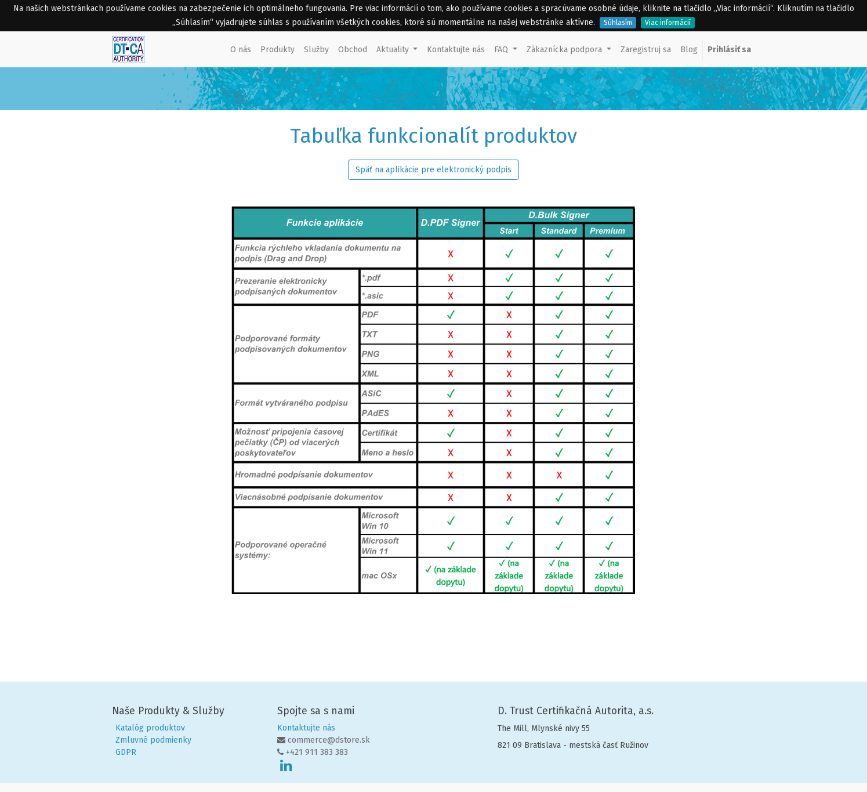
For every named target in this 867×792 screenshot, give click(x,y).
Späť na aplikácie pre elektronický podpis (433, 170)
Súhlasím (618, 23)
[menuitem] (241, 49)
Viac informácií (668, 23)
